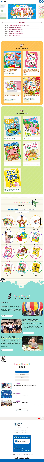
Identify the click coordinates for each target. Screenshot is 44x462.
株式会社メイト (3, 1)
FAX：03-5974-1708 (23, 430)
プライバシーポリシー (25, 432)
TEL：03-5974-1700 (17, 430)
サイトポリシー (17, 432)
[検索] (28, 212)
